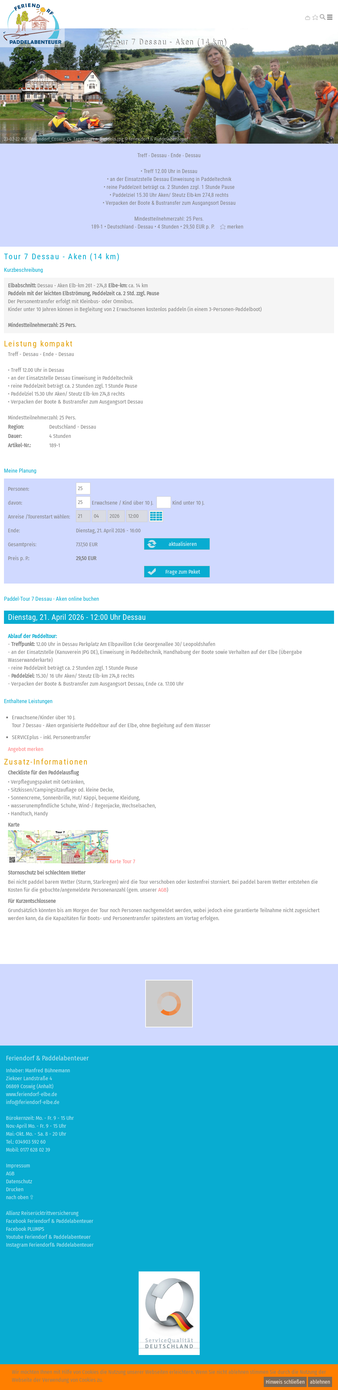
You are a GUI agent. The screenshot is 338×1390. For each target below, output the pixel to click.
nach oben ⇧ (20, 1197)
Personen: (18, 489)
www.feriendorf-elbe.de (31, 1094)
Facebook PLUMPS (25, 1229)
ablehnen (320, 1382)
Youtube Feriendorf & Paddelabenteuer (48, 1237)
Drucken (14, 1189)
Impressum (18, 1165)
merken (235, 227)
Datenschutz (19, 1181)
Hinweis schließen (285, 1382)
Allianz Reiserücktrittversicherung (42, 1213)
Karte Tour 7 (71, 861)
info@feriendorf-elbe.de (32, 1102)
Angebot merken (25, 749)
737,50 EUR (87, 544)
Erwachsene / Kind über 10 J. (122, 503)
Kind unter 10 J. (188, 503)
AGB (162, 890)
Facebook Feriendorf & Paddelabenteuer (49, 1221)
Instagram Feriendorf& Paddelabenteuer (50, 1245)
